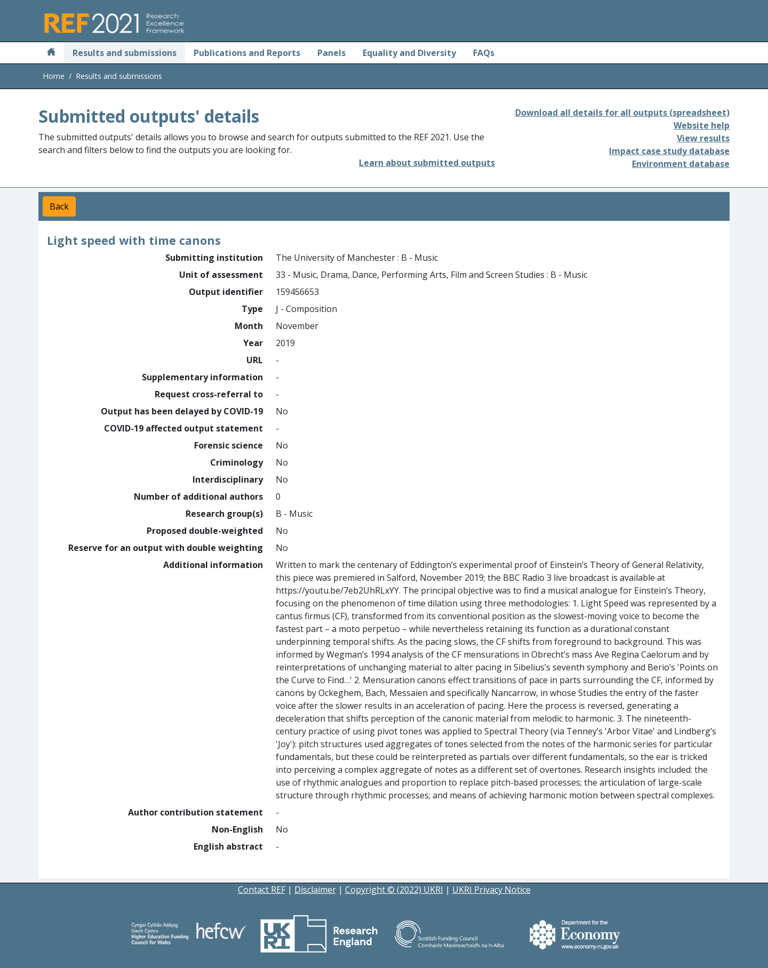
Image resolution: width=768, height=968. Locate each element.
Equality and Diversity (409, 53)
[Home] (51, 52)
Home (54, 76)
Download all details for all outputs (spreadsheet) (622, 112)
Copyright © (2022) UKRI (394, 889)
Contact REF (261, 889)
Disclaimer (315, 889)
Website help (702, 125)
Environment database (681, 164)
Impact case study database (669, 151)
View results (703, 138)
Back (59, 206)
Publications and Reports (247, 53)
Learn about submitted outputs (427, 163)
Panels (331, 53)
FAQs (483, 53)
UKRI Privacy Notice (491, 889)
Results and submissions (125, 53)
